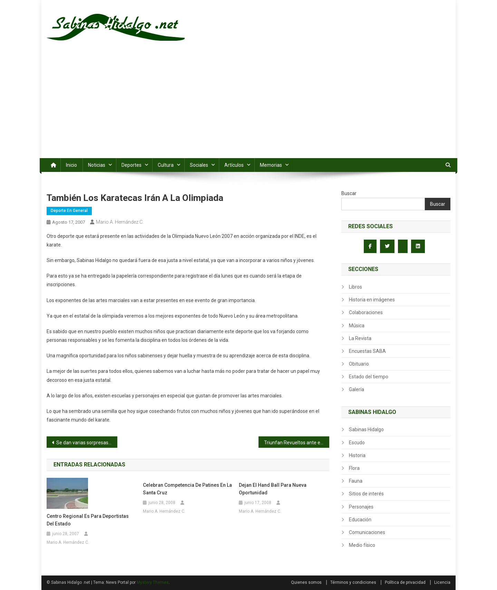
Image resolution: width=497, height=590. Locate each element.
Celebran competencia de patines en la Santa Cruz (187, 488)
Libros (355, 287)
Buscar (349, 193)
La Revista (360, 338)
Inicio (71, 165)
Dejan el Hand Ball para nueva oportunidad (272, 488)
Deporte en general (69, 210)
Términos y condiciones (353, 582)
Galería (356, 389)
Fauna (355, 481)
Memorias (271, 165)
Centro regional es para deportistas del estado (88, 519)
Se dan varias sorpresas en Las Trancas (86, 442)
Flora (354, 468)
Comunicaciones (367, 532)
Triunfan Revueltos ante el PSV (296, 442)
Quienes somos (306, 582)
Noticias (96, 165)
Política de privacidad (405, 582)
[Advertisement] (248, 106)
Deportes (131, 165)
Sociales (199, 165)
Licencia (442, 582)
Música (356, 325)
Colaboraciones (366, 312)
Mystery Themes (153, 582)
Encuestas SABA (367, 351)
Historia (357, 455)
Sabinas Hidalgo (366, 429)
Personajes (361, 507)
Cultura (166, 165)
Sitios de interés (366, 493)
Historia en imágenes (372, 299)
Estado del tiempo (368, 376)
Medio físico (362, 545)
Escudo (357, 442)
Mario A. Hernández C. (120, 222)
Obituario (359, 364)
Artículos (234, 165)
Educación (360, 519)
